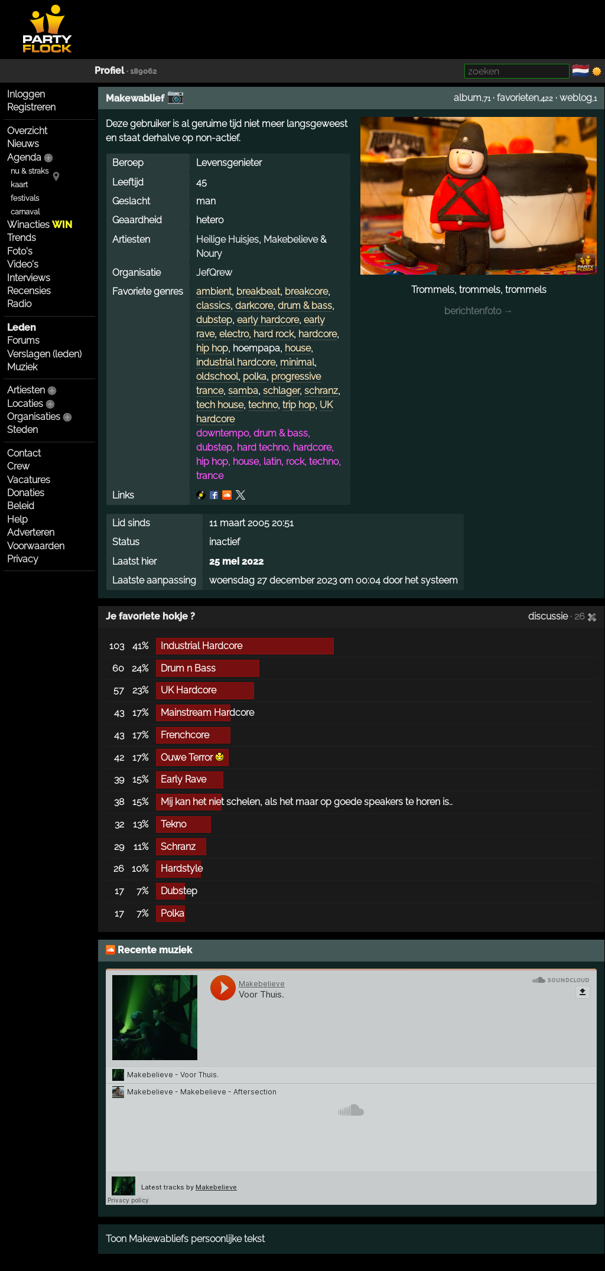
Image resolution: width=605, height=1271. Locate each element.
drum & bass (305, 305)
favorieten (518, 97)
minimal (297, 362)
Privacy (22, 559)
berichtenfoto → (478, 311)
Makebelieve (291, 239)
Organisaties (33, 416)
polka (254, 376)
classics (213, 305)
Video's (22, 264)
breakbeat (258, 291)
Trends (21, 237)
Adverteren (30, 532)
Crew (18, 466)
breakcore (306, 291)
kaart (19, 184)
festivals (25, 198)
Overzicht (27, 130)
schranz (321, 390)
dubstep (214, 319)
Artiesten (26, 390)
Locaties (25, 403)
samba (243, 390)
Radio (19, 303)
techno (263, 404)
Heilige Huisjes (227, 239)
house (298, 348)
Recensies (29, 290)
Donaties (25, 492)
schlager (281, 390)
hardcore (317, 334)
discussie (548, 616)
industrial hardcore (235, 362)
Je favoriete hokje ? (150, 616)
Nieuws (23, 143)
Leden (21, 327)
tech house (219, 404)
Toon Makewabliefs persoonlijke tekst (185, 1238)
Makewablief (135, 98)
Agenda (24, 157)
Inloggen (26, 94)
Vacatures (28, 479)
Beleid (20, 505)
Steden (22, 429)
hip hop (212, 348)
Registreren (31, 107)
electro (234, 334)
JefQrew (214, 272)
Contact (24, 453)
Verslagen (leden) (44, 354)
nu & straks (29, 171)
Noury (209, 253)
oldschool (217, 376)
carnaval (25, 211)
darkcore (254, 305)
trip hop (298, 404)
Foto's (19, 251)
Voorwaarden (35, 546)
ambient (214, 291)
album (468, 97)
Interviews (28, 277)
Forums (23, 340)
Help (17, 519)
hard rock (273, 334)
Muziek (22, 367)
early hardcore (268, 319)
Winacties (39, 224)
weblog (576, 97)
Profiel (109, 70)
